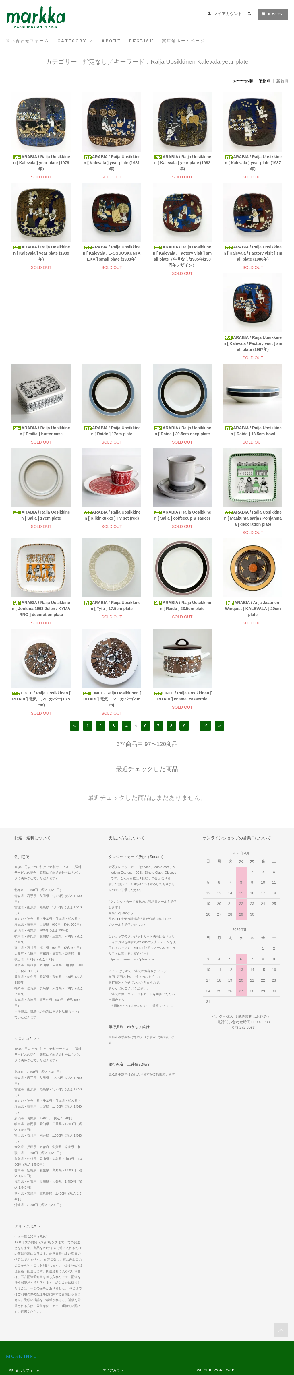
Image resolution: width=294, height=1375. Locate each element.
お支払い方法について (26, 1294)
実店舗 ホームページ (213, 1294)
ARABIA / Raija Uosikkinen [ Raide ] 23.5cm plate (253, 521)
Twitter (203, 1334)
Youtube (204, 1342)
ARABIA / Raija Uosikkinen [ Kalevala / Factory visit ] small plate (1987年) (41, 349)
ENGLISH (141, 41)
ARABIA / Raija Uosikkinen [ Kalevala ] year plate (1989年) (41, 253)
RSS (106, 1302)
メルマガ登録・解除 (118, 1294)
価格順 (264, 81)
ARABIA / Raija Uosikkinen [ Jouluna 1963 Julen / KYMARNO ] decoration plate (112, 524)
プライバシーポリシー (26, 1318)
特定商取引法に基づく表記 (29, 1310)
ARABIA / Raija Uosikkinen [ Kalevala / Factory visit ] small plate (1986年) (252, 253)
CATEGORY (75, 41)
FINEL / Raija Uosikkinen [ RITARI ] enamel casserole (252, 611)
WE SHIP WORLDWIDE (217, 1285)
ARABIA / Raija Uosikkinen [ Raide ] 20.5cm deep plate (253, 346)
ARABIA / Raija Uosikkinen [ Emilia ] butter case (112, 346)
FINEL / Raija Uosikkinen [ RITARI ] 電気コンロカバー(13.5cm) (111, 614)
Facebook (205, 1318)
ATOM (119, 1302)
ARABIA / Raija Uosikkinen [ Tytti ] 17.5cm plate (182, 521)
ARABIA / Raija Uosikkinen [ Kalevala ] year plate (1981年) (112, 162)
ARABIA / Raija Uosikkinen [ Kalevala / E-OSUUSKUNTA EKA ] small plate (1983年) (111, 253)
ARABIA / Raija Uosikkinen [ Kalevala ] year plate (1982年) (182, 162)
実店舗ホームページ (183, 40)
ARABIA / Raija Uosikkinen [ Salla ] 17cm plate (112, 437)
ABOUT (111, 41)
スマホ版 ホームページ (215, 1302)
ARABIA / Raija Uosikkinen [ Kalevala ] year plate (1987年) (253, 162)
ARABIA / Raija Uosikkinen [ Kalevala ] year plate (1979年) (41, 162)
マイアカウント (228, 13)
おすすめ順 (243, 81)
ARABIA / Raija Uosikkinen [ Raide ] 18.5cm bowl (41, 437)
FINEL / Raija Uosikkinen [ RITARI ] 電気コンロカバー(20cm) (182, 614)
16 (205, 641)
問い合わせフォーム (27, 40)
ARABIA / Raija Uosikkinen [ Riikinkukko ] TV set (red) (182, 437)
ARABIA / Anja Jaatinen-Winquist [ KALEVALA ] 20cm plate (41, 614)
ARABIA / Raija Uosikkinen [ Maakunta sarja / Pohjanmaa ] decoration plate (41, 524)
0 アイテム (272, 13)
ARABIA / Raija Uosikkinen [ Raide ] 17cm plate (182, 346)
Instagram (205, 1326)
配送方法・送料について (28, 1302)
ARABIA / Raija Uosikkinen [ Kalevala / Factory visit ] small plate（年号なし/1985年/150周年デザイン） (182, 256)
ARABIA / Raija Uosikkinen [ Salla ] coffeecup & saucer (253, 437)
